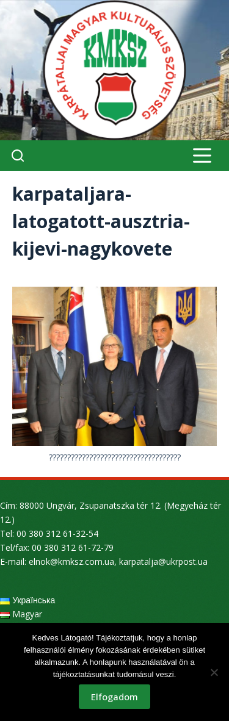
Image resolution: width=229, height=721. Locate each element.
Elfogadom (114, 697)
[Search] (18, 155)
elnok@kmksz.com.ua (71, 561)
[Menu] (202, 155)
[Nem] (214, 672)
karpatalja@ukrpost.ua (163, 561)
